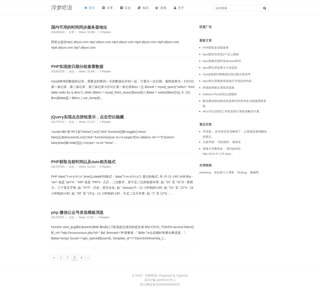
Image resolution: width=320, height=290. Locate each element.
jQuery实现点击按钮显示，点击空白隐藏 (87, 117)
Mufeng (242, 172)
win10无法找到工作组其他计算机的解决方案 (231, 111)
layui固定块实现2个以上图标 (221, 54)
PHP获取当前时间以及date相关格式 (83, 162)
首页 (89, 8)
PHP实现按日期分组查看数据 (77, 66)
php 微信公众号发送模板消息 (77, 212)
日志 (71, 121)
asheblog (205, 172)
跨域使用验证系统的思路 (218, 87)
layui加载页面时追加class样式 (222, 61)
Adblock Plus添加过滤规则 (220, 94)
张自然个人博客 (224, 172)
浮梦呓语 (61, 8)
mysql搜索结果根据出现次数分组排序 (227, 74)
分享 (71, 32)
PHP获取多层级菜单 (216, 47)
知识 (71, 71)
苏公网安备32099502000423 (160, 284)
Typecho (182, 275)
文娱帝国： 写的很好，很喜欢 (222, 142)
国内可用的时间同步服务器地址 (79, 27)
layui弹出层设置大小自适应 (220, 67)
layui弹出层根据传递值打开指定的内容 (227, 81)
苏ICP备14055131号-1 (160, 280)
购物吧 (254, 172)
